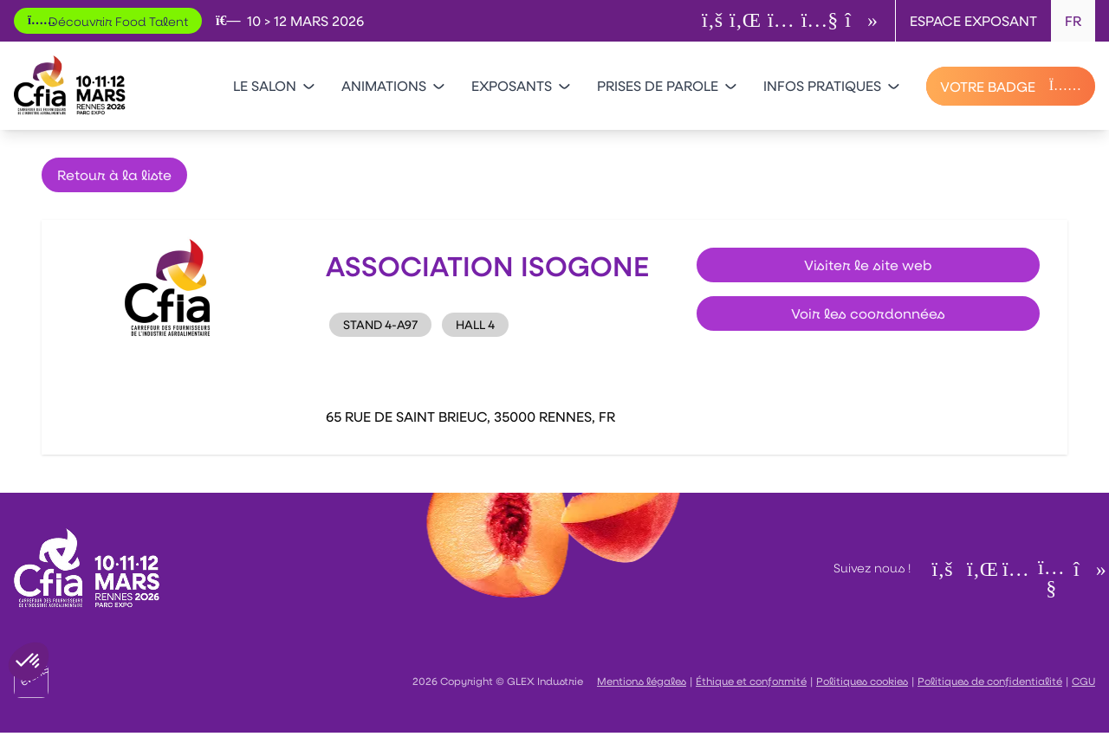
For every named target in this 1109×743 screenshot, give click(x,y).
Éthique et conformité (751, 681)
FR (1073, 20)
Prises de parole (666, 85)
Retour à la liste (114, 174)
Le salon (273, 85)
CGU (1083, 681)
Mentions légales (641, 681)
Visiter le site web (868, 264)
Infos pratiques (830, 85)
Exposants (520, 85)
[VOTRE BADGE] (1010, 86)
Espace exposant (973, 20)
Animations (392, 85)
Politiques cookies (862, 681)
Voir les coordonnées (868, 313)
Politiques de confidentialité (990, 681)
